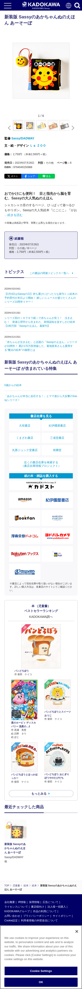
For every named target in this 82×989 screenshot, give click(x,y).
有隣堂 (57, 450)
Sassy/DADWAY (22, 138)
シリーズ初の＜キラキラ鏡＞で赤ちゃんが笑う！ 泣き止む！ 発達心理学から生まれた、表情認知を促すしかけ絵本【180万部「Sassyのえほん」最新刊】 (39, 321)
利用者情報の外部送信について (39, 898)
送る (48, 176)
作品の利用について (45, 889)
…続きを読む (13, 215)
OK (41, 982)
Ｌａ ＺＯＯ (38, 145)
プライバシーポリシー (36, 894)
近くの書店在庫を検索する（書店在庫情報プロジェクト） (41, 464)
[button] (72, 128)
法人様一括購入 (56, 885)
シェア (31, 176)
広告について (50, 880)
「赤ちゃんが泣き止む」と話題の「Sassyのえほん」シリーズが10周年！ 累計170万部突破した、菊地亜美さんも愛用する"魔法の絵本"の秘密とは (40, 346)
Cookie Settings (41, 971)
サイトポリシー (62, 894)
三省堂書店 (57, 437)
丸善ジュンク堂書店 (25, 450)
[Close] (77, 931)
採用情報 (34, 880)
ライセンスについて (16, 885)
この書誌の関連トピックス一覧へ (49, 273)
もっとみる (39, 793)
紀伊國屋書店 (57, 425)
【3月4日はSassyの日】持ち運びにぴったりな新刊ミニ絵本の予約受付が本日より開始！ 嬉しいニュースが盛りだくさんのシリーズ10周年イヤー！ (40, 297)
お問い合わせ (12, 894)
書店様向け (37, 885)
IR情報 (22, 880)
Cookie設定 (11, 898)
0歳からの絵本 (13, 385)
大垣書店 (24, 425)
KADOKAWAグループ (17, 889)
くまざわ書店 (24, 437)
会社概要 (9, 880)
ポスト (14, 176)
